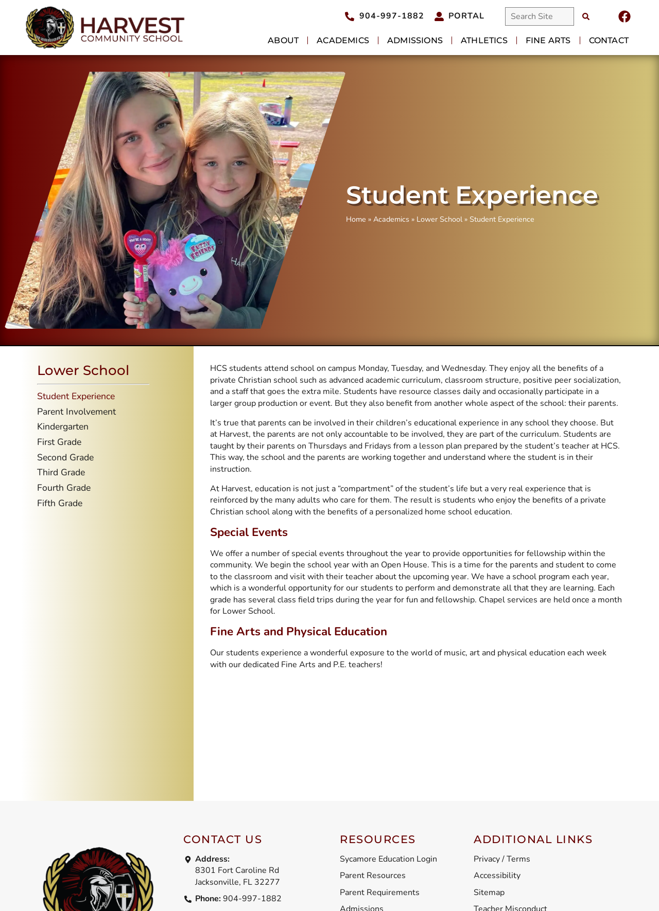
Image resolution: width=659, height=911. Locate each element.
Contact (609, 40)
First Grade (59, 442)
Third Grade (61, 472)
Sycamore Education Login (388, 859)
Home (356, 219)
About (283, 40)
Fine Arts (548, 40)
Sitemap (489, 892)
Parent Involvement (76, 411)
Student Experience (76, 396)
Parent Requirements (380, 892)
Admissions (415, 40)
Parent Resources (373, 875)
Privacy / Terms (502, 859)
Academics (343, 40)
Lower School (439, 219)
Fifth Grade (59, 503)
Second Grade (65, 457)
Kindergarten (63, 426)
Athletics (484, 40)
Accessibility (497, 875)
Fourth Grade (64, 487)
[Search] (586, 16)
